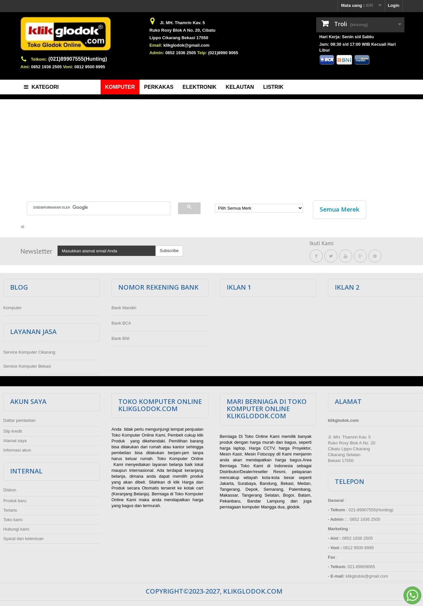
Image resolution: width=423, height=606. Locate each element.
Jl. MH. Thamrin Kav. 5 (182, 22)
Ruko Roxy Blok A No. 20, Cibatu (182, 30)
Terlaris (10, 508)
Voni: (68, 66)
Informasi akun (17, 448)
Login (393, 5)
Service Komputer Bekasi (27, 364)
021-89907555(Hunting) (371, 508)
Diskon (9, 488)
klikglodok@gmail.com (186, 45)
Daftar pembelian (19, 418)
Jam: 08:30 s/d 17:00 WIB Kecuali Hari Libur (357, 47)
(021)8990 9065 (223, 52)
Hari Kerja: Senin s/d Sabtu (346, 36)
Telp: (202, 52)
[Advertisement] (212, 146)
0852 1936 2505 (46, 66)
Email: (155, 45)
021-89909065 (361, 565)
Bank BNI (120, 336)
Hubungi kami (16, 527)
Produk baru (14, 499)
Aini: (25, 66)
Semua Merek (339, 209)
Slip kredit (12, 429)
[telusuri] (94, 207)
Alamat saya (15, 439)
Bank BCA (121, 321)
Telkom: (39, 59)
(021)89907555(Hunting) (77, 59)
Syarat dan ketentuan (23, 536)
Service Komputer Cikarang (29, 350)
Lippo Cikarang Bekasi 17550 (178, 37)
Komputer (12, 306)
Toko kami (13, 518)
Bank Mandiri (123, 306)
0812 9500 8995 (89, 66)
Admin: (156, 52)
